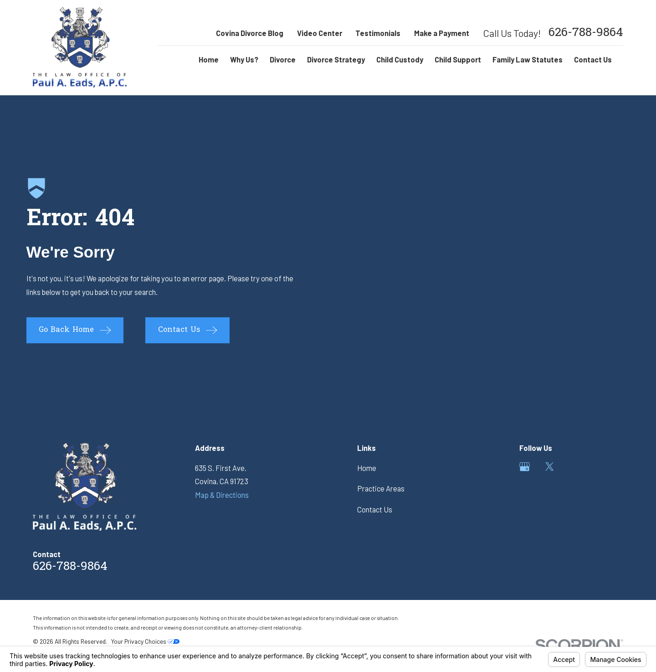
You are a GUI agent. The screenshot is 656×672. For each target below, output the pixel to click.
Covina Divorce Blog (249, 33)
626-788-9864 (585, 33)
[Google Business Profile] (524, 466)
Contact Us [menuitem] (593, 59)
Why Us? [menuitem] (244, 59)
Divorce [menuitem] (283, 59)
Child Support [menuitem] (458, 59)
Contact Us (374, 509)
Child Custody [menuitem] (399, 59)
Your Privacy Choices (145, 641)
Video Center (319, 33)
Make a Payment (441, 33)
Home (366, 468)
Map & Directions (222, 495)
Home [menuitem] (209, 59)
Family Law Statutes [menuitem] (527, 59)
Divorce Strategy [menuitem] (336, 59)
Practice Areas (381, 488)
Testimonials (377, 33)
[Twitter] (549, 466)
